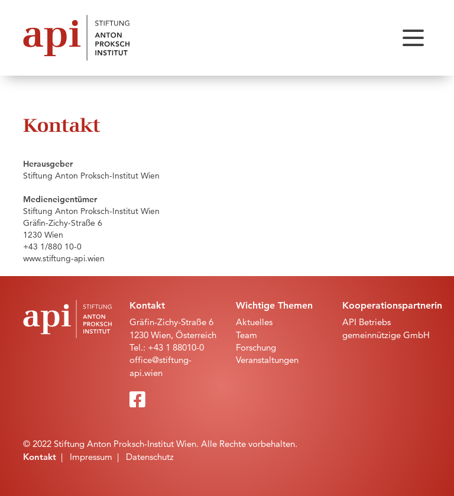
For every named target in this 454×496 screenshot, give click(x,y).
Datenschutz (150, 456)
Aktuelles (254, 322)
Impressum (91, 456)
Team (246, 335)
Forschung (256, 347)
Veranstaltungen (267, 359)
